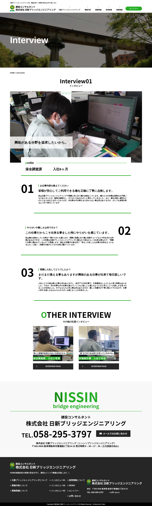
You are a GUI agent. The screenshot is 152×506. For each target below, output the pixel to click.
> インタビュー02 (57, 485)
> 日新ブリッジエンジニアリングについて (28, 480)
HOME (12, 73)
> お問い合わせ (74, 496)
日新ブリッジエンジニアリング (69, 10)
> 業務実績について (19, 491)
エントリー (133, 8)
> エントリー (73, 491)
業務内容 (88, 10)
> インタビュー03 (57, 491)
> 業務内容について (19, 485)
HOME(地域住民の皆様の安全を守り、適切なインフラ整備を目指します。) (39, 473)
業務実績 (98, 10)
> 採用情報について (76, 480)
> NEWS (71, 485)
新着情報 (119, 10)
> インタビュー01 (57, 480)
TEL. (57, 433)
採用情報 (109, 10)
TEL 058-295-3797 (95, 492)
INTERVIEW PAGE (53, 366)
